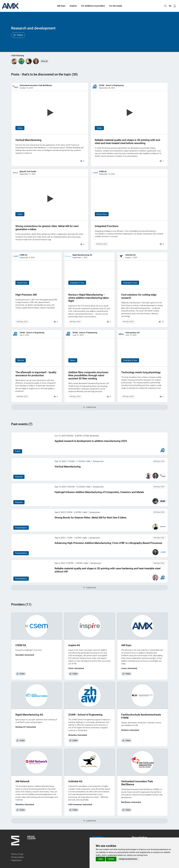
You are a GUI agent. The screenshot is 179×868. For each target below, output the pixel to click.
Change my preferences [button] (128, 859)
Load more (89, 407)
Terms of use (17, 854)
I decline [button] (111, 859)
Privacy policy (17, 857)
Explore (73, 6)
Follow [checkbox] (21, 674)
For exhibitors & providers (93, 6)
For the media (115, 6)
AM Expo (61, 6)
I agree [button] (100, 859)
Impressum (16, 860)
